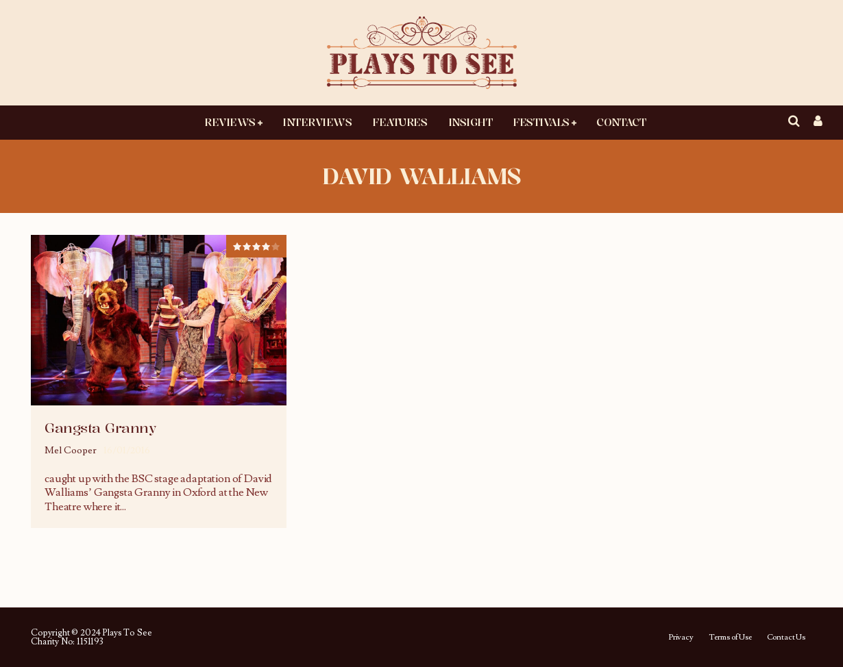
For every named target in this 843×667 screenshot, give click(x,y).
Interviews (317, 122)
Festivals (541, 122)
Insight (470, 122)
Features (399, 122)
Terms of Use (730, 637)
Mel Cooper (71, 450)
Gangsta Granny (100, 427)
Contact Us (786, 637)
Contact (621, 122)
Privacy (681, 637)
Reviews (230, 122)
